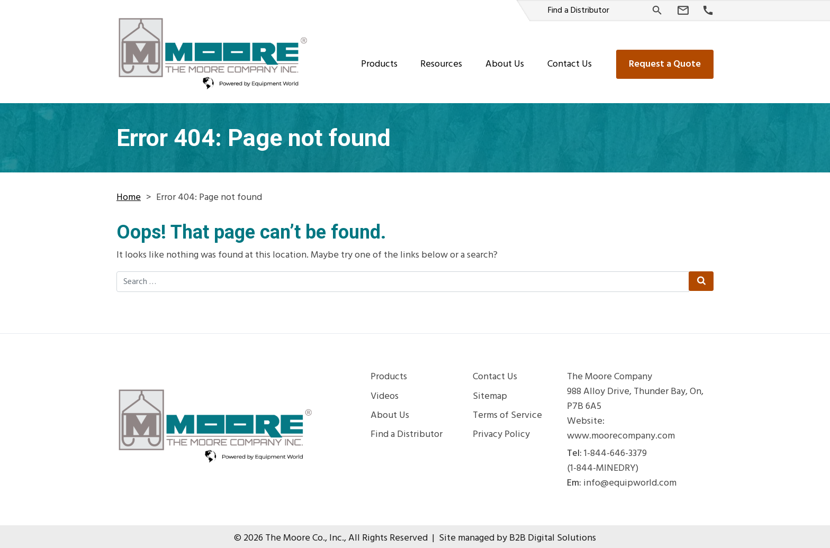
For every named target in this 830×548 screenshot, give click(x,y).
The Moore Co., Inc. (304, 534)
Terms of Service (507, 412)
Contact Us (569, 60)
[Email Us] (683, 10)
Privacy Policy (501, 431)
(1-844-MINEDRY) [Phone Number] (602, 465)
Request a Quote (665, 60)
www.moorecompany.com (621, 432)
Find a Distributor (578, 10)
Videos (385, 393)
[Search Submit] (701, 278)
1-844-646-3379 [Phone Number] (615, 450)
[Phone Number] (708, 10)
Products (379, 60)
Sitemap (490, 393)
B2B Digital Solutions (552, 534)
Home (128, 194)
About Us (504, 60)
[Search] (657, 10)
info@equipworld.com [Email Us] (629, 479)
